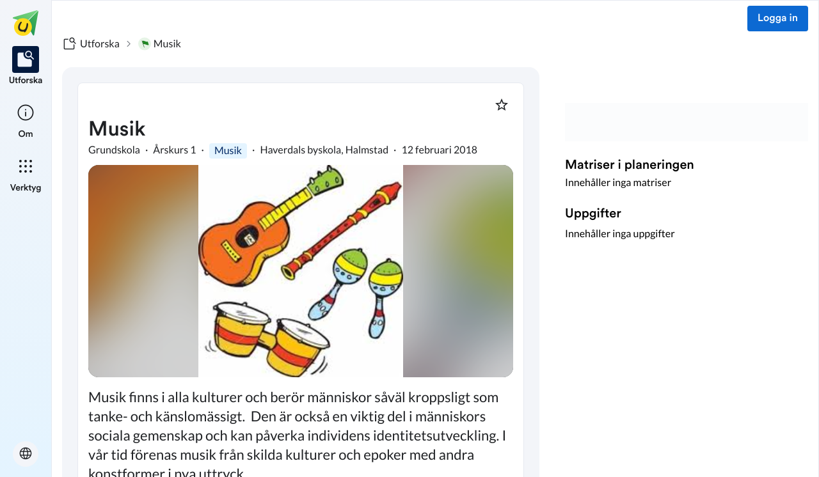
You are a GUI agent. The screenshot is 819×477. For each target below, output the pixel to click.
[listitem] (26, 66)
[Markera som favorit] (501, 104)
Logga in (778, 18)
